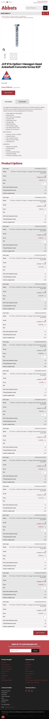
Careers (27, 669)
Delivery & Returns (29, 671)
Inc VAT (3, 2)
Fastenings (3, 662)
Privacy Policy (28, 675)
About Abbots (28, 664)
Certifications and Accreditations (32, 682)
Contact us (27, 662)
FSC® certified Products (6, 680)
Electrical (3, 673)
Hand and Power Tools (6, 667)
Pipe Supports (4, 675)
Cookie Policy (28, 678)
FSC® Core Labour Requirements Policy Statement (36, 680)
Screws (7, 16)
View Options (8, 92)
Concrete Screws (14, 16)
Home (2, 16)
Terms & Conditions (29, 673)
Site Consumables (5, 664)
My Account (27, 667)
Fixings (3, 678)
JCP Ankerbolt (22, 16)
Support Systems (5, 671)
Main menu (6, 13)
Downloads (22, 102)
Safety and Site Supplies (6, 669)
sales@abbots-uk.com (42, 2)
